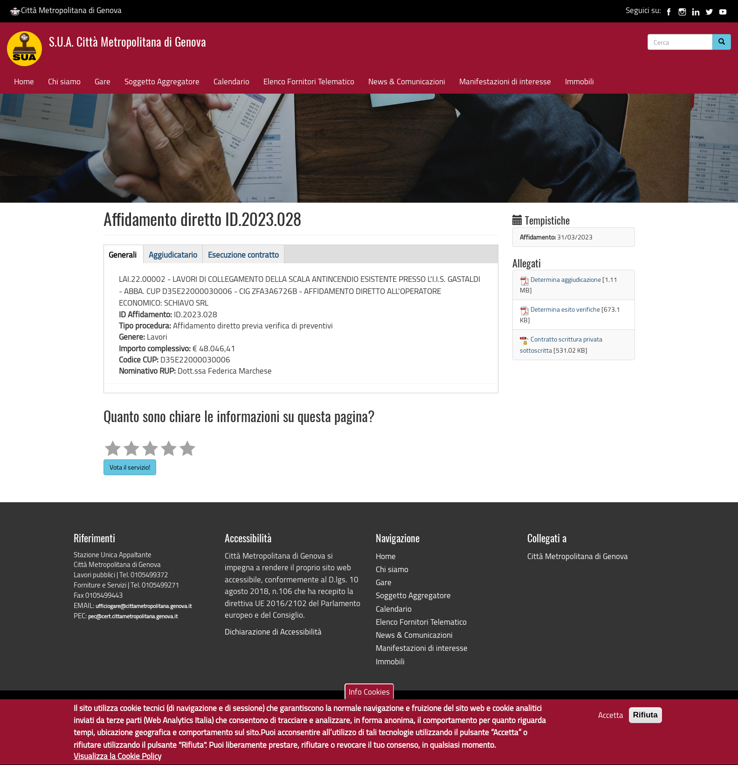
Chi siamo (64, 81)
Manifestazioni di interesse (505, 81)
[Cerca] (721, 42)
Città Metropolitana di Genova (65, 10)
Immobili (579, 81)
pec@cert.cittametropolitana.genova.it (133, 616)
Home (24, 81)
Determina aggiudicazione (566, 279)
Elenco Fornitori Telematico (308, 81)
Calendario (231, 81)
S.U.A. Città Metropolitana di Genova (127, 43)
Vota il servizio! (130, 467)
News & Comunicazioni (406, 81)
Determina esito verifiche (565, 309)
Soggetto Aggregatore (162, 81)
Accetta (610, 718)
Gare (102, 81)
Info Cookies (369, 695)
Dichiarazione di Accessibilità (273, 631)
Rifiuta (645, 718)
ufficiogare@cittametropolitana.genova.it (144, 606)
